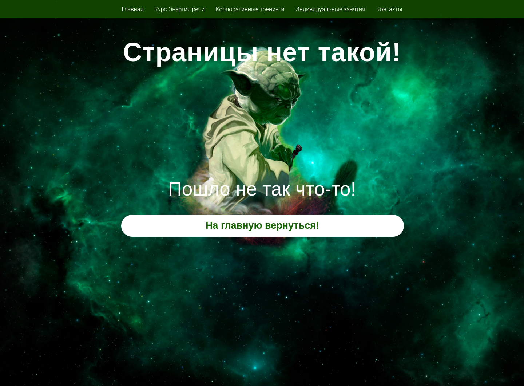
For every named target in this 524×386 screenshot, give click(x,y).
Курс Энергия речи (179, 9)
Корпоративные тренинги (249, 9)
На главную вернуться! (262, 225)
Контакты (389, 9)
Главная (132, 9)
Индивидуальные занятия (330, 9)
